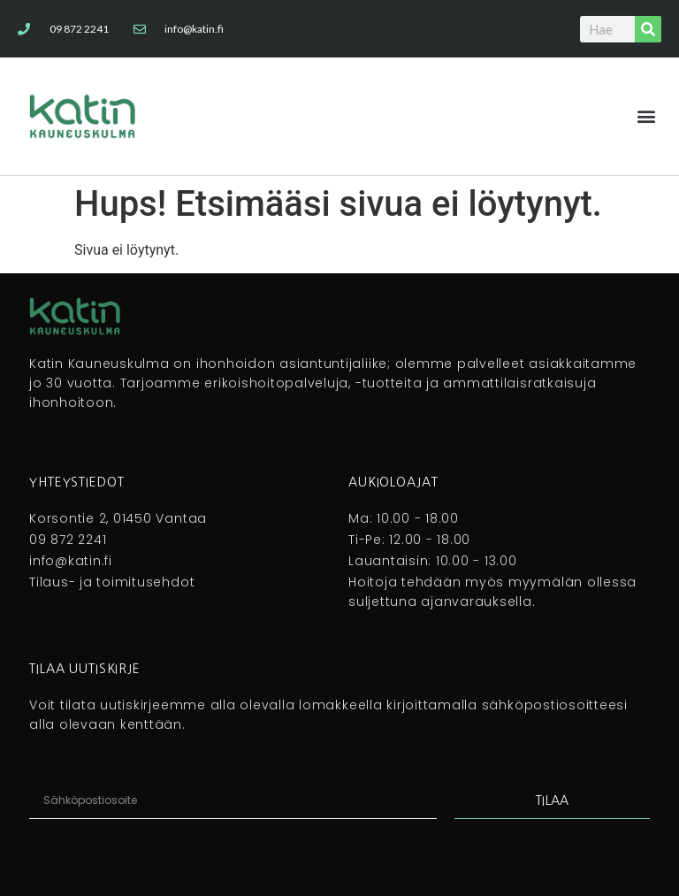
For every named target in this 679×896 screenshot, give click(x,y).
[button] (646, 116)
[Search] (648, 29)
